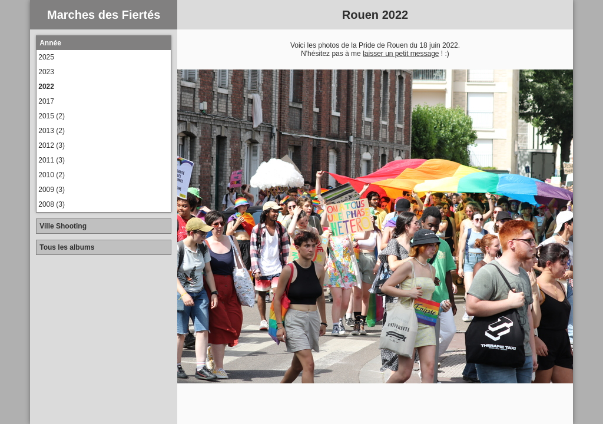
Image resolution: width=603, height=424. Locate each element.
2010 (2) (51, 175)
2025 (46, 57)
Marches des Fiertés (103, 14)
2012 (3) (51, 145)
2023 (46, 72)
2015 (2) (51, 116)
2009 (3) (51, 190)
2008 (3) (51, 204)
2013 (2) (51, 131)
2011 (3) (51, 160)
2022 (46, 86)
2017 (46, 101)
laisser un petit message (401, 53)
